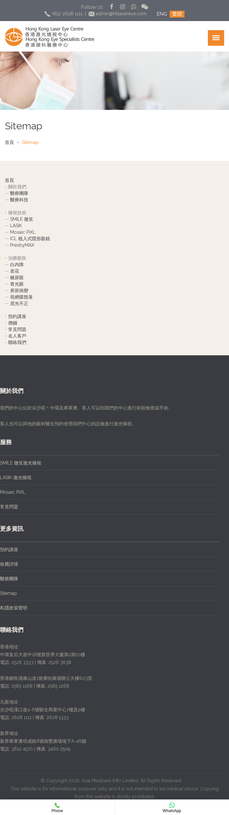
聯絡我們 (17, 342)
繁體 (177, 14)
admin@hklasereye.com (118, 13)
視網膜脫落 (21, 297)
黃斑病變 (19, 290)
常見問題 (17, 329)
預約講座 (17, 316)
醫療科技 (19, 199)
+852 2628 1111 (64, 13)
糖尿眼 (17, 277)
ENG (162, 14)
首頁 (9, 142)
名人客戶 (17, 335)
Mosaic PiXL (22, 232)
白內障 (17, 264)
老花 (14, 271)
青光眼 (17, 284)
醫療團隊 (19, 193)
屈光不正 (19, 303)
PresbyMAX (22, 245)
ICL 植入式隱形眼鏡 (30, 238)
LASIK (16, 225)
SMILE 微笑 (21, 219)
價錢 (12, 322)
